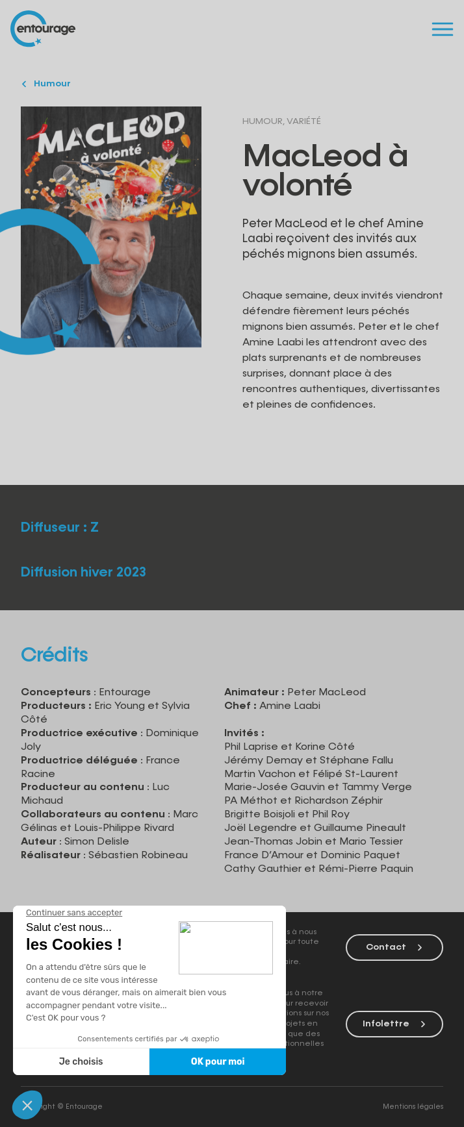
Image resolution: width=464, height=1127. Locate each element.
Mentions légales (413, 1106)
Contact (394, 947)
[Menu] (442, 29)
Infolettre (394, 1023)
